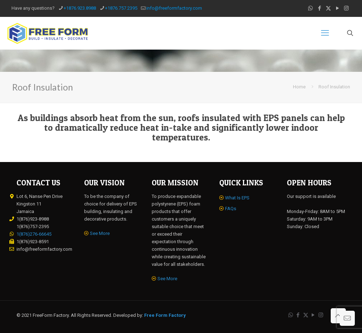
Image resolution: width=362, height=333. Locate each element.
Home (299, 86)
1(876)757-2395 (33, 226)
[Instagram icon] (346, 8)
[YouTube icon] (337, 8)
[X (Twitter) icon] (328, 8)
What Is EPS (237, 197)
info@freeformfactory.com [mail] (174, 8)
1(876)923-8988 (33, 219)
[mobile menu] (325, 33)
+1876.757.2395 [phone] (121, 8)
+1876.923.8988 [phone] (80, 8)
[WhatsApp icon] (310, 8)
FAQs (230, 208)
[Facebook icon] (319, 8)
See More (100, 233)
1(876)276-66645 (34, 234)
